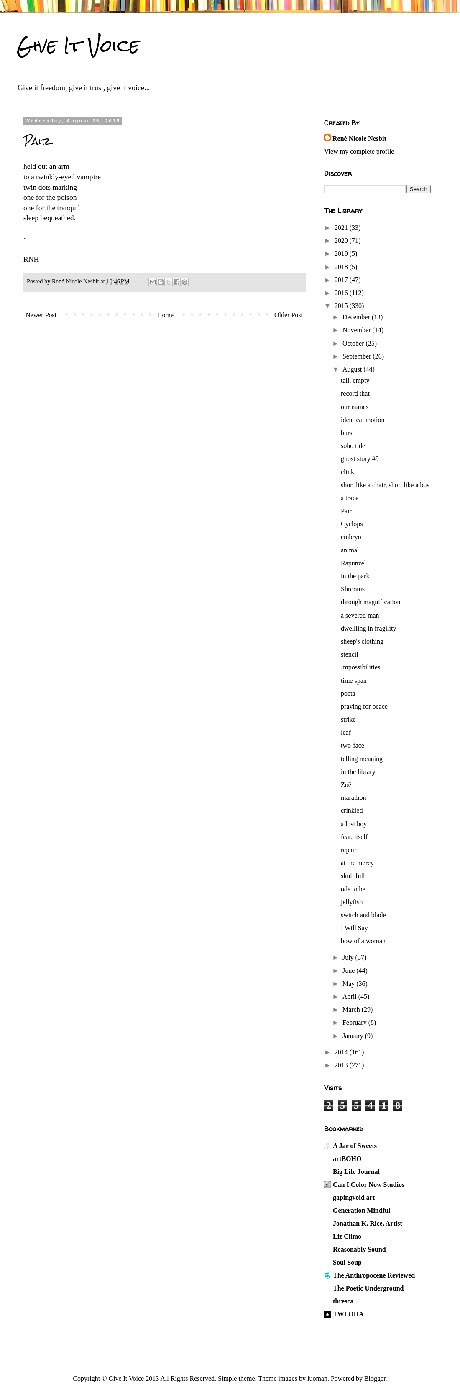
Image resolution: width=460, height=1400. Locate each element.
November (357, 329)
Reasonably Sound (359, 1249)
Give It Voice (78, 45)
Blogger (375, 1378)
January (353, 1035)
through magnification (371, 602)
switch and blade (363, 915)
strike (348, 719)
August (352, 369)
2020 (342, 240)
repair (348, 849)
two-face (352, 745)
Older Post (288, 314)
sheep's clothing (362, 641)
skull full (353, 875)
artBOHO (347, 1158)
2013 (342, 1065)
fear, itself (354, 836)
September (357, 356)
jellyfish (352, 902)
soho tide (353, 445)
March (352, 1009)
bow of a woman (363, 940)
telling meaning (362, 758)
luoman (317, 1378)
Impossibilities (360, 667)
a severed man (360, 615)
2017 (342, 279)
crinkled (352, 810)
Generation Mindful (361, 1210)
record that (355, 393)
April (350, 996)
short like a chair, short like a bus (385, 485)
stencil (349, 654)
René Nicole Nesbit (359, 138)
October (354, 343)
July (348, 957)
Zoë (346, 784)
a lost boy (354, 823)
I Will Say (354, 928)
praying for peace (364, 706)
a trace (349, 497)
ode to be (353, 889)
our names (354, 406)
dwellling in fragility (368, 628)
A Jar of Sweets (355, 1145)
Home (165, 314)
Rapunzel (353, 563)
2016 (342, 292)
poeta (348, 693)
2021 (342, 227)
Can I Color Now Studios (368, 1184)
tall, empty (355, 380)
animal (350, 550)
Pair (346, 510)
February (355, 1022)
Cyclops (352, 523)
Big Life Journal (356, 1171)
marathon (353, 797)
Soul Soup (347, 1262)
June (349, 970)
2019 (342, 253)
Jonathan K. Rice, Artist (367, 1223)
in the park (355, 576)
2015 (342, 305)
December (357, 317)
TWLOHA (348, 1314)
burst (347, 432)
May (349, 983)
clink (347, 472)
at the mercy (357, 862)
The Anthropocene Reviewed (374, 1275)
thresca (343, 1301)
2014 (342, 1052)
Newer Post (41, 314)
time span (354, 680)
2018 (342, 266)
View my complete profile (359, 151)
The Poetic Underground (368, 1288)
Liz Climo (347, 1236)
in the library (358, 771)
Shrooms (353, 589)
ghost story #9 (360, 458)
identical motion (362, 419)
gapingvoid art (354, 1197)
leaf (346, 732)
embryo (351, 536)
